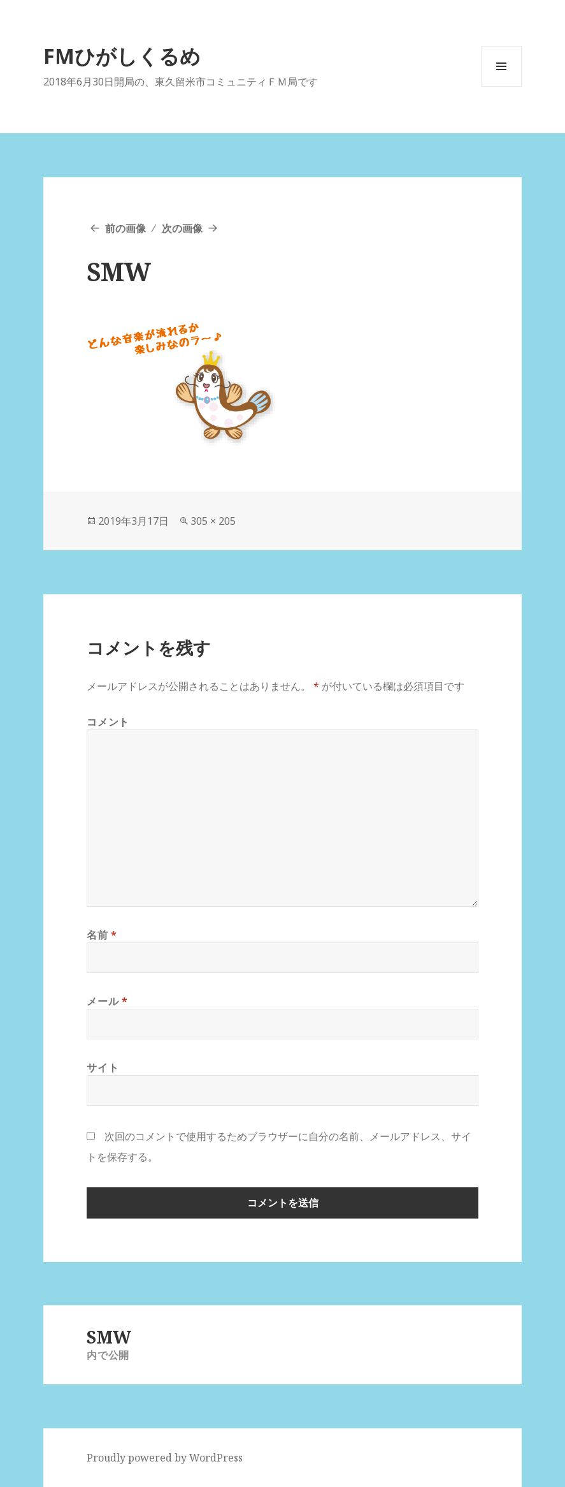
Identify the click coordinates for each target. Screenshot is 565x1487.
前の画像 (125, 228)
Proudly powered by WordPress (165, 1458)
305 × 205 (213, 521)
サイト (102, 1067)
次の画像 (182, 228)
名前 (102, 935)
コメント (108, 722)
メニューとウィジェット (501, 86)
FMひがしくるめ (122, 56)
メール (107, 1001)
